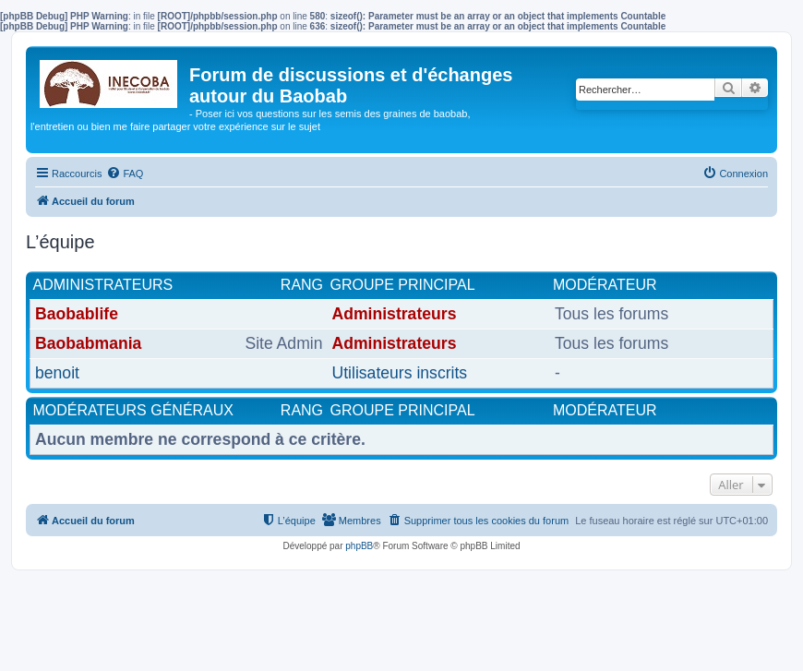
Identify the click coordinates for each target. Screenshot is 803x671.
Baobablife (76, 314)
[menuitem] (124, 173)
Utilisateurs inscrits (400, 373)
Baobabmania (88, 343)
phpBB (359, 546)
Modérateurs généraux (133, 410)
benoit (57, 373)
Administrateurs (103, 285)
